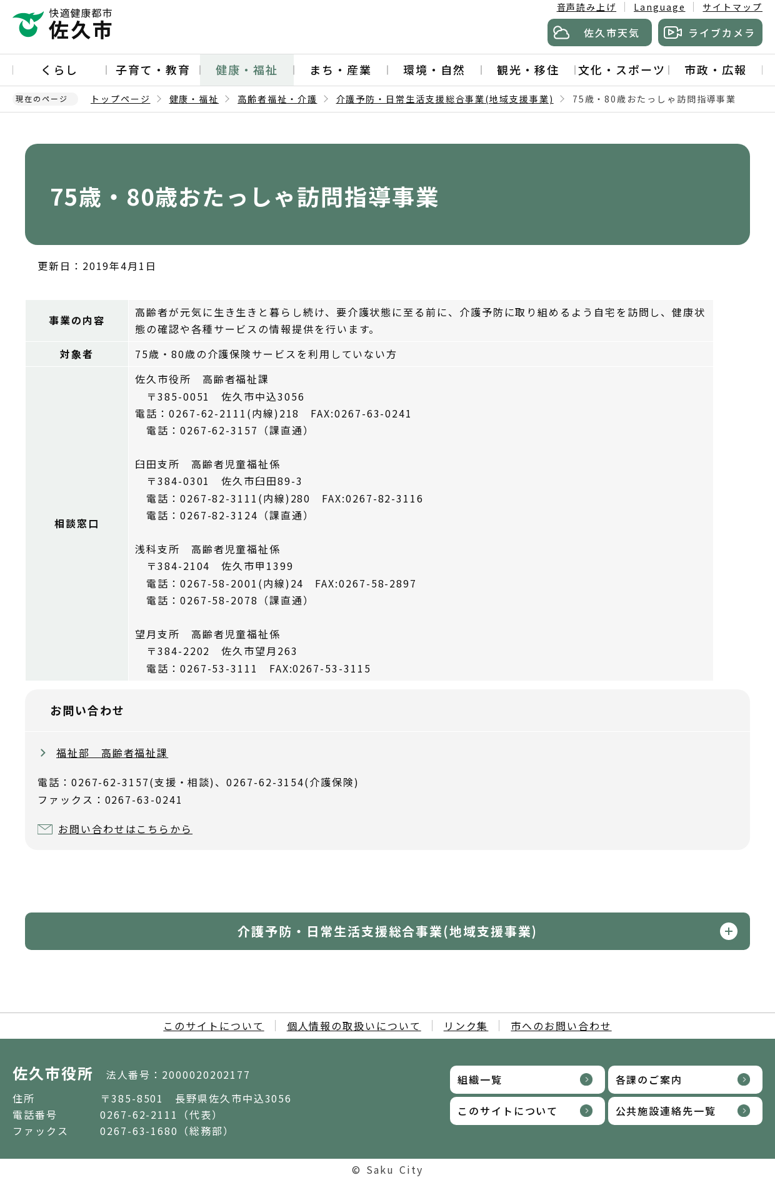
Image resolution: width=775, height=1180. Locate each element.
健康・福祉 (247, 69)
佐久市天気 (612, 32)
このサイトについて (213, 1025)
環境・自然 (434, 69)
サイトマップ (732, 7)
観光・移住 (528, 69)
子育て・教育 (153, 69)
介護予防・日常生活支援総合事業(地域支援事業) (445, 98)
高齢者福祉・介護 (277, 98)
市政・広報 (715, 69)
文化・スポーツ (621, 69)
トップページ (121, 98)
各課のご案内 (649, 1079)
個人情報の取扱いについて (354, 1025)
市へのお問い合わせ (561, 1025)
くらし (59, 69)
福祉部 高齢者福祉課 (112, 752)
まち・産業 (340, 69)
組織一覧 (480, 1079)
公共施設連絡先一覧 (666, 1110)
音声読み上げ (587, 7)
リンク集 (466, 1025)
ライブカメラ (722, 32)
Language (659, 7)
